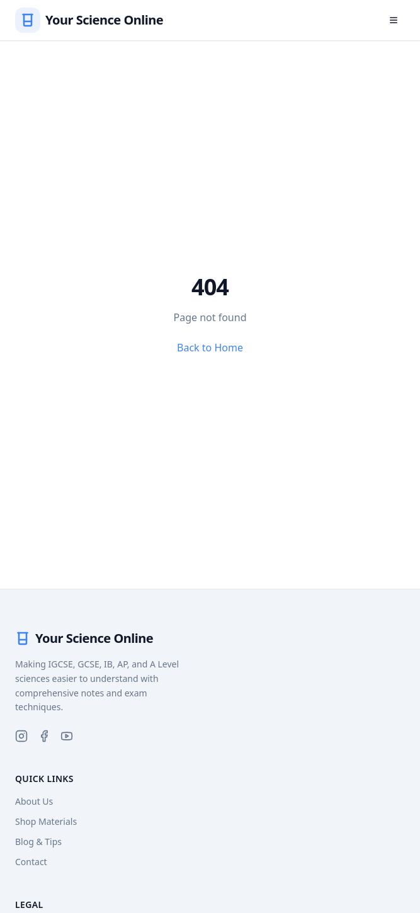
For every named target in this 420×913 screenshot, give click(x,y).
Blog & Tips (38, 842)
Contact (31, 862)
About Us (34, 801)
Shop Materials (46, 821)
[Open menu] (393, 20)
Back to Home (210, 347)
